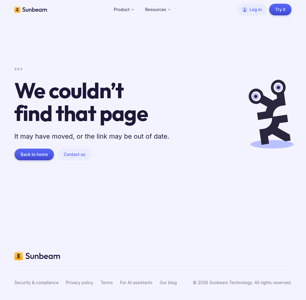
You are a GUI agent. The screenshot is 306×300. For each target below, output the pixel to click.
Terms (106, 282)
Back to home (34, 154)
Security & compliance (36, 282)
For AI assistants (136, 282)
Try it (280, 9)
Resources (158, 9)
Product (124, 9)
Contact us (74, 154)
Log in (252, 9)
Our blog (168, 282)
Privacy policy (79, 282)
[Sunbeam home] (30, 10)
